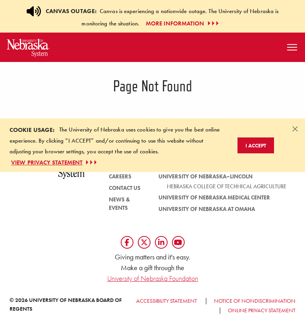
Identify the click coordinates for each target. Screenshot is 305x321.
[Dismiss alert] (295, 129)
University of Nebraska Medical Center (214, 197)
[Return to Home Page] (28, 46)
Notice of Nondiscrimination (254, 300)
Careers (120, 176)
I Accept (255, 145)
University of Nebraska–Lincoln (205, 176)
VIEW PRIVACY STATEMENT (54, 162)
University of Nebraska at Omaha (206, 209)
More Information (183, 23)
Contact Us (125, 187)
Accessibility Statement (166, 300)
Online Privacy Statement (261, 310)
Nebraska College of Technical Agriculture (226, 186)
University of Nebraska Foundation (152, 278)
